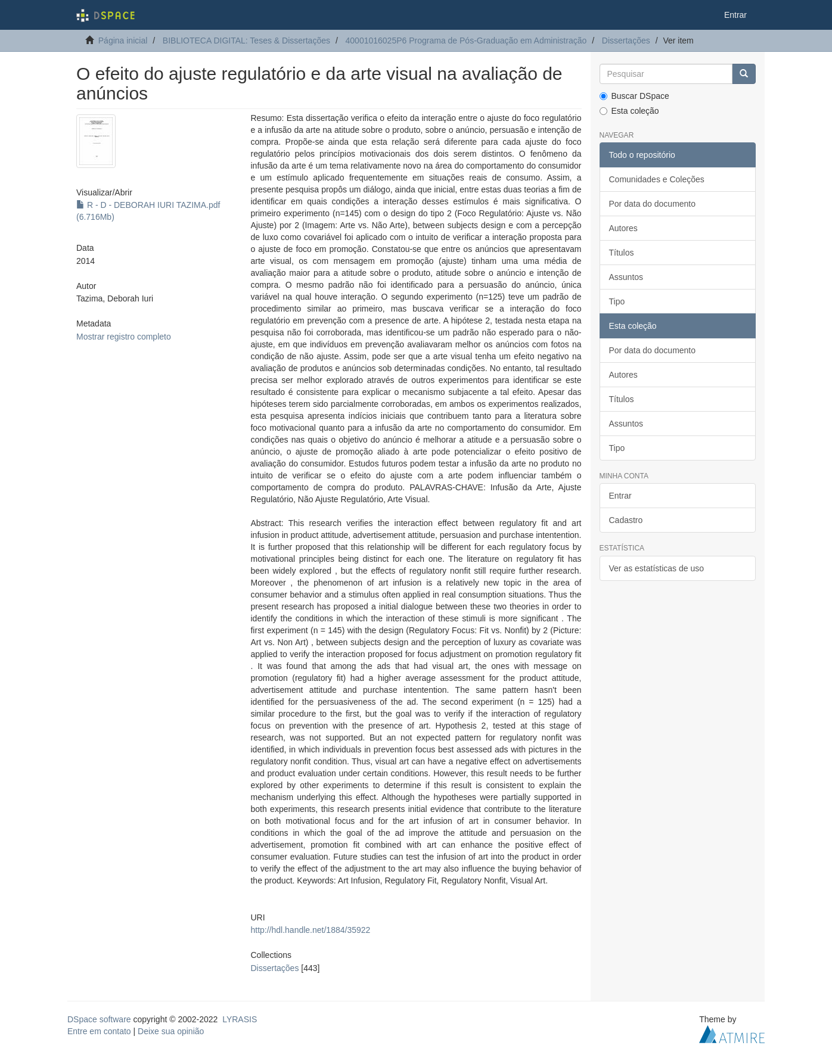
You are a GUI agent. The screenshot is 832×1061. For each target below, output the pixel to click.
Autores (623, 228)
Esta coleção (629, 111)
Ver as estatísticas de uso (656, 568)
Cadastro (626, 520)
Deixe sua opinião (171, 1031)
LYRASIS (239, 1019)
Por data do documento (652, 204)
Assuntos (626, 277)
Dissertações (626, 40)
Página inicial (123, 40)
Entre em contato (99, 1031)
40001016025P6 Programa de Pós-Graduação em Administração (466, 40)
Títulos (621, 252)
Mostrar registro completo (123, 336)
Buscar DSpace (634, 96)
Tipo (617, 301)
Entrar (620, 495)
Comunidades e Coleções (656, 179)
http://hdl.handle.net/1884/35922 (310, 930)
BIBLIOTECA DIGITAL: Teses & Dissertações (246, 40)
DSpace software (99, 1019)
